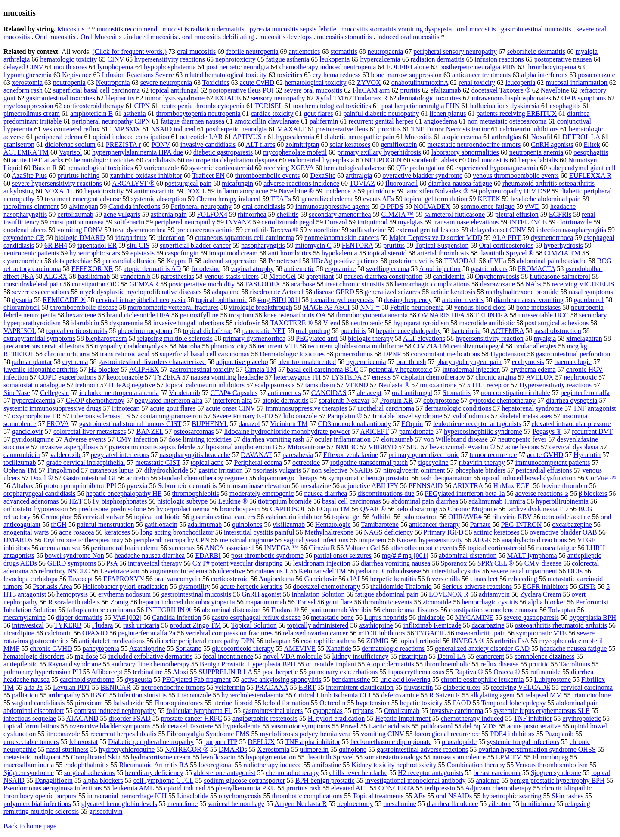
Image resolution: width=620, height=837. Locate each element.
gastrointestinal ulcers (272, 710)
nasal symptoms (591, 292)
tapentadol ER (97, 245)
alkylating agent (493, 695)
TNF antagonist (594, 408)
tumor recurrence (493, 454)
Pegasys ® (547, 431)
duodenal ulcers (25, 229)
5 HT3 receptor (488, 385)
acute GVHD (545, 454)
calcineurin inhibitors (528, 129)
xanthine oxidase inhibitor (146, 175)
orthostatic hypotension (35, 509)
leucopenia (520, 82)
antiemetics (304, 51)
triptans (363, 710)
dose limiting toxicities (200, 439)
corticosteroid (230, 578)
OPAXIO (95, 633)
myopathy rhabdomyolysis (130, 346)
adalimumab (205, 524)
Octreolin (332, 702)
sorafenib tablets (434, 160)
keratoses (117, 532)
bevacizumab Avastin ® (462, 447)
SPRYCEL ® (495, 563)
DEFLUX (261, 741)
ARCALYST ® (133, 183)
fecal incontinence (228, 656)
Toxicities (215, 82)
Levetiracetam (120, 571)
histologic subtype (183, 501)
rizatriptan (413, 656)
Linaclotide (192, 796)
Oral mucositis (55, 36)
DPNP (391, 354)
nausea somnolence (459, 757)
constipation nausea (77, 222)
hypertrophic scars (94, 253)
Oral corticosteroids (506, 245)
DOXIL (195, 191)
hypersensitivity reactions (169, 59)
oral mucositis (476, 29)
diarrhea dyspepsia (572, 400)
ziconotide (437, 602)
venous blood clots (480, 307)
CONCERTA (396, 788)
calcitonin (58, 633)
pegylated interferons (120, 454)
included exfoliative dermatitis (150, 656)
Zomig (119, 602)
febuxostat (83, 741)
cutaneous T (271, 571)
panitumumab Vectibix (340, 609)
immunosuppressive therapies (306, 408)
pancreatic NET (264, 330)
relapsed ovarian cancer (315, 633)
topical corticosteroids (77, 330)
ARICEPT (374, 431)
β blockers (593, 493)
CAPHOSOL (288, 509)
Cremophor (56, 516)
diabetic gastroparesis (223, 152)
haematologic (573, 361)
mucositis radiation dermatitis (203, 29)
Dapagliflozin (54, 780)
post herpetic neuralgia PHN (420, 105)
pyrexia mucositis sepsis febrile (293, 29)
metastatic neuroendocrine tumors (474, 144)
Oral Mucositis (101, 36)
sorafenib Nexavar (344, 400)
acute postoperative (534, 726)
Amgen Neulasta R (300, 803)
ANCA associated (229, 547)
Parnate (480, 524)
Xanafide (338, 648)
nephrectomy (355, 803)
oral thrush (411, 361)
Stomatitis (457, 392)
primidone (380, 191)
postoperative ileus (342, 129)
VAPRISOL (19, 330)
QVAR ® (373, 509)
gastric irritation (220, 470)
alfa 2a (33, 687)
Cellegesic (54, 392)
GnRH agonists (552, 144)
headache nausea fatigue (573, 648)
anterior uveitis (463, 299)
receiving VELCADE (520, 687)
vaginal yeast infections (315, 540)
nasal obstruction (557, 330)
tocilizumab (19, 462)
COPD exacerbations (67, 377)
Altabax (23, 485)
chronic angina (495, 377)
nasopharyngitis (263, 245)
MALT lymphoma (532, 555)
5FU (413, 447)
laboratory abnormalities (465, 152)
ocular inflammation (343, 439)
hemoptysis (72, 594)
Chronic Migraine (472, 509)
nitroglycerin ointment (414, 470)
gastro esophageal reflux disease (256, 617)
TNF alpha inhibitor (312, 741)
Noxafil (541, 136)
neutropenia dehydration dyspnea (231, 160)
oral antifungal (412, 392)
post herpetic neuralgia (237, 67)
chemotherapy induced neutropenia (327, 67)
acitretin (137, 478)
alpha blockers (103, 780)
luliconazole (300, 416)
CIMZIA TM (562, 253)
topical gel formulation (436, 198)
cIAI (353, 578)
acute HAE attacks (37, 160)
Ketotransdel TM (322, 571)
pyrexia (137, 485)
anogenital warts (26, 532)
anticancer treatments (481, 74)
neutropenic (366, 323)
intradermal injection (471, 369)
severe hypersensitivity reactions (57, 183)
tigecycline (433, 462)
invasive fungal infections (188, 323)
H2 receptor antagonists (430, 772)
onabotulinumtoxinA (419, 82)
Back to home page (29, 826)
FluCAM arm (371, 90)
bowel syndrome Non (74, 555)
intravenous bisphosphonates (511, 98)
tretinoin (87, 385)
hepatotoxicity (104, 191)
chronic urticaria (67, 354)
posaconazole (596, 74)
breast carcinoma (497, 772)
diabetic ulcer (461, 687)
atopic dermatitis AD (152, 268)
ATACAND (82, 718)
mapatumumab (265, 602)
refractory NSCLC (64, 571)
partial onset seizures (343, 555)
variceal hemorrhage (236, 803)
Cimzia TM (260, 369)
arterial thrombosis (443, 253)
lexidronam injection (321, 563)
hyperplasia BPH (592, 617)
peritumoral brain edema (124, 547)
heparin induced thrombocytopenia (187, 602)
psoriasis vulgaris (277, 470)
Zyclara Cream (540, 594)
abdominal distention (468, 555)
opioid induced (184, 788)
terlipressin (440, 788)
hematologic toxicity (68, 59)
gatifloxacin (160, 524)
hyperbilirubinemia (562, 501)
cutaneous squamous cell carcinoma (244, 237)
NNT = (370, 307)
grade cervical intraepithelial (85, 462)
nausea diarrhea (325, 493)
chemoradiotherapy (292, 772)
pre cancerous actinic (205, 229)
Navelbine (555, 90)
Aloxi (180, 671)
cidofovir (247, 323)
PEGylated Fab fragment (196, 679)
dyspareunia (126, 323)
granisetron (18, 144)
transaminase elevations (466, 222)
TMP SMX (125, 129)
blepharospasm (106, 338)
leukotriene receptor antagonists (477, 423)
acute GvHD (257, 82)
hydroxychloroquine (127, 749)
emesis (381, 377)
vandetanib (135, 276)
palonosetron (420, 516)
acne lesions (522, 447)
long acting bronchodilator (177, 532)
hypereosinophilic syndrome (483, 431)
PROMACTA (536, 268)
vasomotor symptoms (300, 726)
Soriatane (189, 648)
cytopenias (327, 710)
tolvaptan (278, 640)
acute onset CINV (230, 408)
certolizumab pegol (287, 222)
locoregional (215, 765)
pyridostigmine (33, 439)
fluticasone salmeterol (560, 276)
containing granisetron (171, 416)
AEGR (482, 540)
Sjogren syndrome (556, 772)
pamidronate (416, 431)
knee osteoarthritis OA (295, 315)
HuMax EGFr (512, 485)
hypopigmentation (271, 757)
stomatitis (343, 51)
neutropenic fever (522, 439)
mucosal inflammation (577, 82)
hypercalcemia (380, 59)
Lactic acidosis (389, 726)
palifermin (324, 121)
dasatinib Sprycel (330, 757)
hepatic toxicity (421, 702)
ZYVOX (369, 82)
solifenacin (129, 222)
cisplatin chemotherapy (433, 377)
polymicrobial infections (37, 803)
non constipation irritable (515, 392)
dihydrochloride (166, 470)
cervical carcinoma (587, 687)
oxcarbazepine (572, 524)
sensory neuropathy (278, 98)
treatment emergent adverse (83, 198)
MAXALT (291, 129)
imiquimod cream (233, 253)
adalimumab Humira (496, 501)
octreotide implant (331, 664)
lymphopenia (115, 67)
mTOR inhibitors (382, 633)
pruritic (539, 664)
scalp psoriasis (275, 385)
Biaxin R (44, 167)
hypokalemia (339, 253)
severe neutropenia (166, 82)
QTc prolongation (420, 167)
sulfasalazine (368, 229)
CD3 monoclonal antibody (354, 423)
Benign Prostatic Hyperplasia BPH (248, 664)
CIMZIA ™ (397, 214)
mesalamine (399, 803)
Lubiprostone (552, 679)
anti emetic (299, 268)
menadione (182, 803)
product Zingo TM (195, 625)
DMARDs (233, 749)
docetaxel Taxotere (187, 726)
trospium (241, 315)
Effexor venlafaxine (350, 454)
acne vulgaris (122, 214)
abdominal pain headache (552, 260)
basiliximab (94, 276)
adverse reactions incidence (301, 183)
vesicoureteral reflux (71, 129)
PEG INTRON (521, 524)
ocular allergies (535, 346)
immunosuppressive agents (332, 206)
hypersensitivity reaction (490, 338)
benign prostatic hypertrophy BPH (557, 780)
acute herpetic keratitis (251, 586)
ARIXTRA (468, 485)
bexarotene (81, 315)
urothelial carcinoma (385, 408)
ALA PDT (506, 237)
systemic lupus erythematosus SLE (541, 710)
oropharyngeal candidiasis (39, 493)
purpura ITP (220, 741)
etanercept (490, 656)
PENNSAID (426, 485)
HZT (75, 501)
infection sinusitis (142, 695)
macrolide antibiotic (487, 323)
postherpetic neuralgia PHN (477, 67)
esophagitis (565, 105)
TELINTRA (491, 315)
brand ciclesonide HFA (137, 315)
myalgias (410, 222)
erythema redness (337, 74)
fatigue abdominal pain (386, 594)
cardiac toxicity (272, 113)
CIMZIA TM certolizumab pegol (458, 346)
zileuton (499, 803)
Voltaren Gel (362, 547)
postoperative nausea (563, 59)
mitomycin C (313, 245)
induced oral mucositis (408, 36)
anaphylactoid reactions (534, 540)
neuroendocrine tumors (173, 687)
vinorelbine (324, 229)
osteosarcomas (194, 431)
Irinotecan (126, 408)
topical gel (346, 516)
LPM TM (509, 757)
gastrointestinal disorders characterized (152, 361)
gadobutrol (589, 299)
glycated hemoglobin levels (119, 803)
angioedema (440, 121)
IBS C (99, 695)
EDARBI (208, 555)
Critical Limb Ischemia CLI (332, 695)
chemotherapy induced (472, 718)
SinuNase (16, 392)
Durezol (336, 222)
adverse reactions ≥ (541, 493)
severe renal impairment (524, 571)
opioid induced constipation (131, 136)
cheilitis (288, 214)
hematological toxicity (316, 82)
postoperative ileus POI (241, 90)
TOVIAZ (362, 183)
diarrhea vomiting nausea (396, 563)
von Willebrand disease (456, 439)
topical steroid (387, 253)
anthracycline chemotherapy (150, 664)
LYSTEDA (346, 377)
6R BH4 (55, 245)
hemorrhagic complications (432, 284)
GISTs (587, 586)
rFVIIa (496, 260)
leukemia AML (133, 788)
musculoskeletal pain (32, 284)
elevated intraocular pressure (571, 423)
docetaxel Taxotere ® (500, 90)
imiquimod (372, 222)
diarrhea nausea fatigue (460, 183)
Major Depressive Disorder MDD (435, 237)
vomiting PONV (79, 229)
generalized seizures (392, 292)
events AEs (378, 198)
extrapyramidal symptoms (39, 338)
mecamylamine (24, 617)
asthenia (134, 113)
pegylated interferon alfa (168, 400)
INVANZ (238, 222)
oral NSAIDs (454, 796)
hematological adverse (355, 167)
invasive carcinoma (456, 710)
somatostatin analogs (393, 757)
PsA (112, 563)
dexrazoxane (497, 284)
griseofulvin (105, 811)
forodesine (205, 268)
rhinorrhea (252, 214)
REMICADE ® (64, 299)
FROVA (57, 423)
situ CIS (138, 245)
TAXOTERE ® (291, 323)
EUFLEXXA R (590, 175)
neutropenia (69, 82)
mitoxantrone (438, 385)
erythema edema (532, 369)
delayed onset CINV (498, 229)
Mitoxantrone (306, 447)
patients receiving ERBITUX (516, 113)
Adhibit (381, 516)
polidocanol (436, 726)
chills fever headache (358, 772)
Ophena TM (20, 470)
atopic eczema (461, 136)
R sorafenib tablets (74, 602)
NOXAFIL (59, 191)
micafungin (237, 183)
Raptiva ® (469, 671)
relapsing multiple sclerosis (175, 338)
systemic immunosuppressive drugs (52, 408)
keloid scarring (416, 509)
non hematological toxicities (332, 105)
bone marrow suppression (406, 74)
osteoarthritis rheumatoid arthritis (561, 625)
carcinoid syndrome (87, 679)
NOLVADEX (432, 206)
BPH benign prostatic (325, 780)
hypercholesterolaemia (252, 695)
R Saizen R (444, 695)
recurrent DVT (592, 431)
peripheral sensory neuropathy (455, 51)
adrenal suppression (230, 260)
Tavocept (80, 578)
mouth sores (70, 67)
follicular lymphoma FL (199, 710)
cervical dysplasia (573, 447)
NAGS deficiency (388, 532)
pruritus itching (78, 175)
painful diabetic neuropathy (381, 113)
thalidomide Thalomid (400, 586)
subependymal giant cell (582, 167)
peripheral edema (59, 136)
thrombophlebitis (195, 493)
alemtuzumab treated (307, 361)
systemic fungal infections (523, 741)
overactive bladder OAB (563, 532)
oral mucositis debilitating (218, 36)
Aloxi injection (439, 268)
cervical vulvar (103, 516)
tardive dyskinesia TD (537, 509)
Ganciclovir (320, 578)
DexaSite (322, 175)
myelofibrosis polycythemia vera (305, 733)
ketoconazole (125, 377)
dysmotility (194, 586)
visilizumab (289, 524)
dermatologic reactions (393, 648)
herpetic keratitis (393, 578)
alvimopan (83, 206)
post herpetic (280, 671)
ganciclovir (27, 431)
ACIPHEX (144, 369)
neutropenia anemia (536, 152)
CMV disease (542, 563)
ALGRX (55, 276)
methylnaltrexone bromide (522, 292)
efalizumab (446, 90)
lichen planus (448, 113)
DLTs (575, 571)
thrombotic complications (307, 796)
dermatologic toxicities (429, 98)
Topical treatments (378, 796)
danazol (249, 423)
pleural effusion (517, 214)
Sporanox (453, 563)
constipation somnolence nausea (493, 609)
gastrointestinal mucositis (536, 29)
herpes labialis (538, 160)
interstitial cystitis (455, 571)
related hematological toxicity (225, 74)
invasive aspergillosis (69, 447)
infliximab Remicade (432, 625)
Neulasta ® (393, 385)
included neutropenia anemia (119, 392)
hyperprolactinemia (183, 509)
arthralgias (506, 136)
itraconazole (63, 733)
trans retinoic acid (124, 354)
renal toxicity (477, 82)
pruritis (410, 90)
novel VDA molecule (293, 656)
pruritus (394, 245)
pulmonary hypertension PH (42, 671)
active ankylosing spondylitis (281, 679)
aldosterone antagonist (225, 772)
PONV (161, 144)
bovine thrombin (564, 485)
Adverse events (85, 439)
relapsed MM (543, 695)
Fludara (102, 625)
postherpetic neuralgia (236, 129)
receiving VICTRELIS (583, 284)
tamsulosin (320, 385)
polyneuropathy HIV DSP (514, 191)
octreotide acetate (566, 516)
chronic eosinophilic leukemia (482, 679)
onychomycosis (240, 796)
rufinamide (545, 671)
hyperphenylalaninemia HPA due (137, 152)
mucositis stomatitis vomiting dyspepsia (396, 29)
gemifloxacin (399, 144)
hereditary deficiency (154, 772)
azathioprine (376, 625)
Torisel (305, 602)
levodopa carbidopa (30, 578)
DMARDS (18, 540)
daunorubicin (21, 454)
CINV (115, 59)
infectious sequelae (29, 718)
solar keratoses (349, 144)
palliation (25, 695)
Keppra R (179, 260)
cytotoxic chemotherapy (502, 400)
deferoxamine (400, 695)
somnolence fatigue (488, 206)
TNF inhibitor (533, 718)
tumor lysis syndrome (175, 98)
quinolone (352, 749)
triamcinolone (592, 695)
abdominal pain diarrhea (425, 501)
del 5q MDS (480, 726)
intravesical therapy (155, 563)
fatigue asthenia (287, 59)
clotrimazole (574, 222)
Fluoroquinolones (178, 702)
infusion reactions (499, 59)
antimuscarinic (154, 191)
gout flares (318, 113)
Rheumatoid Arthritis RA (153, 765)
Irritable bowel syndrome (407, 416)
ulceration (171, 237)
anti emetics (284, 392)
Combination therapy (476, 765)
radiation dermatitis (438, 59)
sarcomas (182, 547)
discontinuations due (385, 493)
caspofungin (181, 253)
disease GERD (334, 292)
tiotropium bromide (285, 501)
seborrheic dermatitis (536, 51)
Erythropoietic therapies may (83, 540)
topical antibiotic (157, 516)
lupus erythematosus (416, 671)
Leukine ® (233, 501)
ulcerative (231, 571)
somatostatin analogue (34, 385)
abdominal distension (231, 609)
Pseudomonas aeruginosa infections (52, 788)
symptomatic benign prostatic (368, 478)
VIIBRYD (382, 447)
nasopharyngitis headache (194, 454)
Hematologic (333, 524)
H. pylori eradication (336, 718)
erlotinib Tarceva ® (271, 229)
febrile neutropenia (252, 51)
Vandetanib (184, 392)
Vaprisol (70, 152)
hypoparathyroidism (421, 323)
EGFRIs (560, 214)
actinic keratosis (453, 292)
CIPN (142, 105)
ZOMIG (377, 640)
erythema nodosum (124, 594)
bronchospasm (240, 509)
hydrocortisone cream (161, 757)
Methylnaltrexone (328, 532)
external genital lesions (428, 229)
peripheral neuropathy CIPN (111, 121)
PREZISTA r (123, 144)
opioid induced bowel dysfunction (529, 478)
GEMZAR (143, 284)
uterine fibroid (233, 702)
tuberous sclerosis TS (100, 416)
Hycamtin (587, 454)
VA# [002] (127, 617)
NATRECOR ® (186, 749)
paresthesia (297, 454)
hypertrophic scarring (511, 796)
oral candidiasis (263, 206)
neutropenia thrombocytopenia (202, 105)
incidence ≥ (340, 191)
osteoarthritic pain (481, 633)
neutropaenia (385, 51)
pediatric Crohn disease (388, 571)
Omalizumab (402, 710)
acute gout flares (172, 408)
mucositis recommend (126, 29)
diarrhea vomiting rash (273, 439)
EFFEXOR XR (92, 268)
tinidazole (431, 617)
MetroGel (282, 276)
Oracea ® (506, 671)
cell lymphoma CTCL (163, 780)
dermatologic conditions (458, 408)
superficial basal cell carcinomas (204, 354)
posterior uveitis (411, 260)
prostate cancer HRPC (191, 718)
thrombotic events (387, 602)
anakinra (487, 780)
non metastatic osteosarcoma (507, 121)
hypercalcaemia (33, 400)
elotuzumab (397, 439)
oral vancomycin (178, 578)
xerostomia (27, 82)
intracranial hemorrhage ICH (127, 796)
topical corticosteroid (497, 547)
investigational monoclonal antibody (415, 780)
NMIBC (346, 447)
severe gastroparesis (531, 617)
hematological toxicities (100, 167)
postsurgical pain (188, 183)
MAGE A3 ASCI (326, 307)
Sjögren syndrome (28, 772)
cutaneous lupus (112, 470)
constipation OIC (95, 284)
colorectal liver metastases (89, 431)
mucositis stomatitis (344, 36)
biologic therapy (370, 338)
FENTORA (357, 245)
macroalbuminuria (28, 765)
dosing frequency (408, 299)
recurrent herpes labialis (123, 733)
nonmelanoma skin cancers (341, 237)
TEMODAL (460, 260)
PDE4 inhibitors (512, 733)
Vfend (331, 323)
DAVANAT (256, 454)
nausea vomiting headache (227, 377)
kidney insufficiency (360, 656)
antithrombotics (289, 253)
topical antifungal (174, 90)
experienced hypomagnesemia (496, 167)
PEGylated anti (317, 338)
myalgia (545, 338)
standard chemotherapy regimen (203, 478)
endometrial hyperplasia (321, 160)
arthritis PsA (512, 640)
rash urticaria (141, 625)
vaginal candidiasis (38, 702)
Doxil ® (41, 478)
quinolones (247, 524)
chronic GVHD (51, 648)
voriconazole (161, 167)
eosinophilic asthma (328, 640)
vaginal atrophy (252, 268)
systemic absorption (158, 198)
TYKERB (67, 625)
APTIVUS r (249, 136)
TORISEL (269, 105)
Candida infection (176, 617)
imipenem (372, 540)
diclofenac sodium (70, 144)
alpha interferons (544, 74)
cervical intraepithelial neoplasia (141, 299)
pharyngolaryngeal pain (469, 361)
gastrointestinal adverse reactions (422, 749)
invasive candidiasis (208, 144)
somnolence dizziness (544, 656)
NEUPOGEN (382, 160)
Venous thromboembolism (551, 765)
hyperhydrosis (563, 245)
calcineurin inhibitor (294, 516)
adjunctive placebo (242, 361)
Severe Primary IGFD (242, 416)
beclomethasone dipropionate (390, 741)
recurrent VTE (278, 346)
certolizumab (75, 214)
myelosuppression (28, 105)
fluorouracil (401, 183)
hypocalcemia (295, 136)
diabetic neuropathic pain (359, 136)
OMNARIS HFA (441, 315)
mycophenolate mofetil (295, 152)
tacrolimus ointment (31, 206)
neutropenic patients (31, 253)
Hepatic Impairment (402, 718)
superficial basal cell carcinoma (96, 90)
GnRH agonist (261, 594)
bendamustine (351, 679)
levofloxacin (218, 757)
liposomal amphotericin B (241, 447)
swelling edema (387, 268)
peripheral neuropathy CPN (171, 540)
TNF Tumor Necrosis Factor (450, 129)
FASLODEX (262, 284)
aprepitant (320, 276)
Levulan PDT (71, 687)
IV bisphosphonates (120, 501)
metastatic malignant (32, 757)
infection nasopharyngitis (571, 229)
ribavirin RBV (512, 516)
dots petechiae (72, 260)
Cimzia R (322, 547)
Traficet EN (208, 175)
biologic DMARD (80, 237)
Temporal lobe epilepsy (513, 702)
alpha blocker (546, 602)
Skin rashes (567, 796)
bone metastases (538, 307)
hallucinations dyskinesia (504, 105)
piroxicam (89, 702)
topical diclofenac (207, 330)
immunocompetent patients (552, 462)
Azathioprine (147, 648)
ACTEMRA (507, 330)
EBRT (307, 687)
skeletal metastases (525, 416)
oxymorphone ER (36, 416)
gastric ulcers (489, 268)
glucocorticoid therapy (243, 648)
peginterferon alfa (585, 392)
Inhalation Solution (317, 594)
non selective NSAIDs (342, 470)
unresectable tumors (31, 741)
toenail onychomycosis (342, 299)
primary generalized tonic (423, 454)
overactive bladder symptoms (109, 726)
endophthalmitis (86, 765)
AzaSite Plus (29, 175)
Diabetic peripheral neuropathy (151, 741)
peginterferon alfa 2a (146, 633)
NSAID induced (173, 129)
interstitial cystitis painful (259, 532)
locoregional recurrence (447, 733)
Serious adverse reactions (477, 586)
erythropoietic (581, 718)
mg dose (86, 656)
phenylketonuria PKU (246, 788)
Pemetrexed (284, 260)
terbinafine (147, 671)
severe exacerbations (40, 292)
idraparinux (131, 237)
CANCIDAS (329, 392)
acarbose (303, 284)
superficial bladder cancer (195, 245)
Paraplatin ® (344, 416)
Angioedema (276, 578)
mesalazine (316, 485)
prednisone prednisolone (112, 509)
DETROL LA (581, 136)
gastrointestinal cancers (223, 516)
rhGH (58, 524)
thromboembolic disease (83, 307)
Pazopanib (559, 733)
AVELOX (540, 377)
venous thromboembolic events (516, 175)
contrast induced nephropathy (115, 710)
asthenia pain (169, 214)
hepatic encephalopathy (408, 330)
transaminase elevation (258, 485)
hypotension (373, 702)
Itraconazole (194, 695)
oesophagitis (591, 152)
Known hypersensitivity (429, 540)
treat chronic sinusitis (355, 284)
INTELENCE (528, 222)
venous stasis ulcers (232, 276)
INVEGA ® (467, 640)
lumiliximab (538, 803)
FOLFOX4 (212, 214)
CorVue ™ (601, 478)
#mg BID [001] (278, 299)
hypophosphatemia (170, 67)
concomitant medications (445, 354)
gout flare (339, 602)
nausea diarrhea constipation (383, 276)
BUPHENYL (210, 423)
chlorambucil (21, 307)
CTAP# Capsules (233, 392)
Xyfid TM (329, 98)
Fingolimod (63, 470)
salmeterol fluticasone (454, 214)
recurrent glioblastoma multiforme (355, 346)
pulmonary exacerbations (343, 671)
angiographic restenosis (265, 718)
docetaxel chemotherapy (326, 586)
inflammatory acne (242, 191)
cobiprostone (441, 400)
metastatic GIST (158, 462)
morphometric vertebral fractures (172, 307)
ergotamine (340, 268)
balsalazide (128, 702)
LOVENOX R (448, 594)
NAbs (533, 284)
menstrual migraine (246, 540)
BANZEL (150, 431)
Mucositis (70, 29)
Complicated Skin (96, 757)
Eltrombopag (550, 757)
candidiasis (160, 160)
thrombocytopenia (551, 67)
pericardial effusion (129, 260)
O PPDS (391, 206)
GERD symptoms (71, 563)
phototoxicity (229, 346)
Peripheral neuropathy (201, 206)
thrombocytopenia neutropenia (198, 113)
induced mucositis (152, 36)
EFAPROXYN (123, 578)
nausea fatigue (556, 547)
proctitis (389, 129)
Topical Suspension (442, 245)
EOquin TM (333, 509)
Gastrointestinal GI (89, 478)
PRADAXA (271, 687)
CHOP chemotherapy (94, 400)
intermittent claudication (360, 687)
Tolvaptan (562, 609)
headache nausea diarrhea (150, 555)
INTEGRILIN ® (169, 609)
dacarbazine (487, 625)
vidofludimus (471, 416)
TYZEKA (166, 377)
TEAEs (281, 198)
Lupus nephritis (385, 617)
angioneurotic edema (179, 571)
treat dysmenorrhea (139, 229)
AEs (420, 796)
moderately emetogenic (261, 493)
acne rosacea (76, 532)
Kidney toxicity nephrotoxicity (393, 765)
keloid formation (286, 702)
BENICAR (115, 687)
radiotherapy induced (272, 765)
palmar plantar (32, 361)
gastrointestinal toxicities (60, 98)
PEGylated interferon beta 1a (465, 493)
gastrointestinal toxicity (201, 369)
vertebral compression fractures (229, 633)
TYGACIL (430, 633)
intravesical (28, 625)
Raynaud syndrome (74, 664)
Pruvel (350, 726)
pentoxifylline (199, 315)
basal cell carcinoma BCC (323, 369)
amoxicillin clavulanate (267, 121)
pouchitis (353, 330)
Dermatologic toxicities (292, 354)
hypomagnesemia (27, 74)
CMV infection (137, 439)
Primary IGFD (443, 532)
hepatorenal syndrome (532, 408)
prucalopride (459, 741)
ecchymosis (528, 361)
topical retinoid (420, 640)
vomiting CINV (382, 733)
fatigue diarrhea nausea (192, 121)
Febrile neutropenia (417, 307)
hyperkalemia (241, 726)
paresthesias (177, 276)
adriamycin (494, 594)
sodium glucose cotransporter (244, 780)
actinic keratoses (496, 532)
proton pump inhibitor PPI (80, 485)
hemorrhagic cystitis (490, 602)
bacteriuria (465, 330)
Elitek (592, 144)
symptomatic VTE (541, 633)
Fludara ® (285, 609)
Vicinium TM (288, 423)
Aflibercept (107, 671)
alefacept (369, 392)
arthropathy (64, 695)
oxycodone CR (24, 237)
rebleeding (522, 578)
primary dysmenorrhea (254, 338)
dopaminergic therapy (288, 478)
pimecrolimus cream (31, 113)
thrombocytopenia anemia (372, 315)
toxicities (289, 74)
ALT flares (260, 144)
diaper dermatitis (79, 617)
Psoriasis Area (52, 586)
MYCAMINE (474, 617)
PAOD (462, 702)
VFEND (356, 385)
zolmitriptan (302, 144)
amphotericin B (91, 113)
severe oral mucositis (313, 90)
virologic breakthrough (260, 307)
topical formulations (31, 726)
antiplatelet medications (112, 640)
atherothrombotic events (424, 547)
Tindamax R (370, 98)
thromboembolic (447, 664)
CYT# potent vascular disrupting (237, 563)
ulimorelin (314, 749)
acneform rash (23, 90)
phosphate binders (480, 470)
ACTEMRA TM (26, 152)
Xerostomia (273, 749)
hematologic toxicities (104, 160)
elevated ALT (349, 788)
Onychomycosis (497, 276)
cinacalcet (484, 578)
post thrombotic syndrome (267, 555)
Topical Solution (254, 625)
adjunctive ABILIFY (369, 485)
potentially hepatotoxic (400, 369)
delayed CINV (23, 67)
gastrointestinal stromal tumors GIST (130, 423)
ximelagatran (584, 338)
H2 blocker (103, 369)
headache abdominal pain (546, 198)
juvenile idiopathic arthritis (40, 369)
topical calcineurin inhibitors (205, 385)
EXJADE (228, 98)
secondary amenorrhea (340, 214)
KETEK (488, 198)
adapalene (225, 292)
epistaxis (142, 253)
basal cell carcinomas (351, 501)
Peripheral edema (258, 462)
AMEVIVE (300, 648)
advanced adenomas (31, 501)
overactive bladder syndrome (422, 175)
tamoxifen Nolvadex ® (436, 191)
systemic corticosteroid (221, 167)
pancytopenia (101, 648)
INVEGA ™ (281, 547)
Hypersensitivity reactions (555, 385)
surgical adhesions (89, 772)
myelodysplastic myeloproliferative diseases (141, 292)
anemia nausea (60, 547)
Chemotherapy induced (228, 198)
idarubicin (85, 323)
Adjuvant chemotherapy (498, 788)
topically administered (318, 625)
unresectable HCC (543, 315)
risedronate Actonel (277, 292)
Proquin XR (396, 400)
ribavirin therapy (482, 462)
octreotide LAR (201, 136)
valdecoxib (65, 454)
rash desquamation (446, 478)
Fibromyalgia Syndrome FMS (208, 733)
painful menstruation (105, 524)
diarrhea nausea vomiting (529, 299)
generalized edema (327, 198)
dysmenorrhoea (552, 237)
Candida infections (134, 206)
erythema (75, 361)
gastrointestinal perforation (573, 354)
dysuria (22, 299)
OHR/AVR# (465, 516)
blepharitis (120, 98)
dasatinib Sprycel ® (506, 253)
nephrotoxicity (235, 59)
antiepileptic (20, 664)
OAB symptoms (583, 98)
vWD (532, 206)
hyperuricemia (366, 361)
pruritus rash (303, 788)
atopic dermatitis (285, 400)
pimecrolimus (354, 354)
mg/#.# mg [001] (405, 555)
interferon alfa (232, 400)
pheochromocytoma (145, 330)
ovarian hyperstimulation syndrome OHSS (536, 749)
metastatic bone (332, 617)
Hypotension (508, 354)
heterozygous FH (297, 377)
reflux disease (499, 664)
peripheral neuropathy (185, 222)
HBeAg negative (132, 385)
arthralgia (359, 175)
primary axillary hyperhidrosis (379, 152)
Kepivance (76, 74)
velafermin (230, 687)
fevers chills (443, 578)
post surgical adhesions (557, 323)
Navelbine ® (296, 191)
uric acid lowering (405, 679)
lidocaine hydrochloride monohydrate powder (287, 431)
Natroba (189, 346)
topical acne (207, 462)
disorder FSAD (129, 718)
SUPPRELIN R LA (225, 671)
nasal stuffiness (67, 749)
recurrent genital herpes (381, 121)
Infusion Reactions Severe (138, 74)
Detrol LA (451, 656)
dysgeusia (138, 679)
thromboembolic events (267, 175)
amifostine (326, 765)
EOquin (412, 423)
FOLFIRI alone (407, 67)
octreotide (306, 462)
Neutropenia (113, 82)
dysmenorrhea (23, 260)
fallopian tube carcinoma (101, 609)
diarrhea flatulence (452, 803)
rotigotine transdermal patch (369, 462)
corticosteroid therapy (94, 105)
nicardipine (18, 633)
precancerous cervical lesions (43, 346)
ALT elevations (424, 338)
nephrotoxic (580, 377)
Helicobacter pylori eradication (125, 586)
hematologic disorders (34, 656)
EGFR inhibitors (545, 586)
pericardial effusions (544, 470)
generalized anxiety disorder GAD (482, 648)
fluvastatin (418, 687)
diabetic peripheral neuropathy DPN (204, 640)
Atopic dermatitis (390, 664)
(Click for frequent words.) (130, 51)
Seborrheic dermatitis (187, 485)
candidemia (449, 276)
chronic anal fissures (410, 609)
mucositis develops (285, 36)
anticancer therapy (434, 524)
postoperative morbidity (202, 284)
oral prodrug (313, 330)
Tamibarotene (380, 524)
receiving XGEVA (289, 167)
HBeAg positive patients (344, 260)
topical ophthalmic (222, 299)
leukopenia (334, 59)
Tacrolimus (574, 664)
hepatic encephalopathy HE (124, 493)
